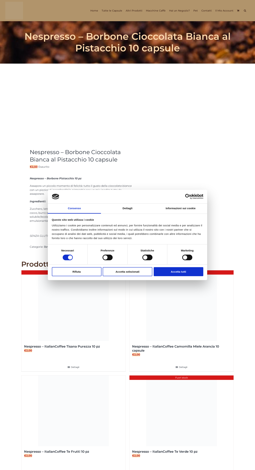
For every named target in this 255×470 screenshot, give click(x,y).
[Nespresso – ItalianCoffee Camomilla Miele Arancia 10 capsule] (181, 305)
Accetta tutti (178, 271)
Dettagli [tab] (127, 208)
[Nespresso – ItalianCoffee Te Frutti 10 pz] (73, 410)
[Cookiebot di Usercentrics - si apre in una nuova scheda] (187, 196)
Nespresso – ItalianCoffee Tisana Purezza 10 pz (62, 346)
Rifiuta (76, 271)
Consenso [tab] (74, 208)
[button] (245, 10)
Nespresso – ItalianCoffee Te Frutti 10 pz (56, 452)
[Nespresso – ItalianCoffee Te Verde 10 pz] (181, 410)
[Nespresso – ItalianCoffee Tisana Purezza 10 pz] (73, 305)
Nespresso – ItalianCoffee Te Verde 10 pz (165, 452)
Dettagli (75, 367)
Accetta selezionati (127, 271)
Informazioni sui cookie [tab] (181, 208)
